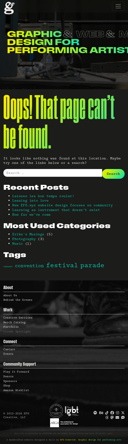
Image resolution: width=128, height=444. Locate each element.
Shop (6, 386)
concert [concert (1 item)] (8, 266)
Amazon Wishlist (16, 390)
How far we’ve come (31, 214)
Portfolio (11, 327)
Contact (9, 349)
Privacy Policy (76, 433)
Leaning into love (30, 200)
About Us (10, 295)
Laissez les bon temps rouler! (43, 196)
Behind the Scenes (18, 300)
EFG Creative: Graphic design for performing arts (91, 439)
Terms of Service (97, 433)
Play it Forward (16, 372)
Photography (24, 239)
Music (17, 243)
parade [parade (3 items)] (92, 265)
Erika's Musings (28, 234)
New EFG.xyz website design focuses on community (62, 205)
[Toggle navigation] (118, 6)
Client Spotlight (17, 332)
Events (8, 354)
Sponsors (10, 381)
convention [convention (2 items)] (29, 266)
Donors (8, 376)
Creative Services (18, 318)
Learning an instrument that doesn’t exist (56, 210)
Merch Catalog (14, 322)
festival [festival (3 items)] (62, 265)
